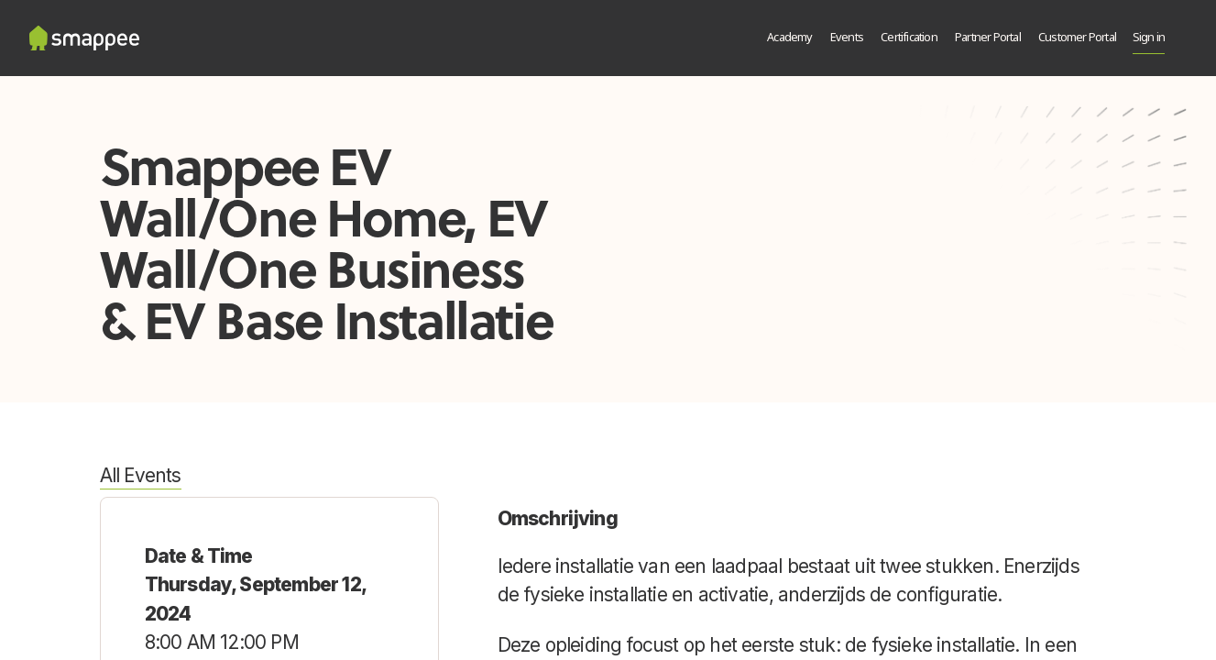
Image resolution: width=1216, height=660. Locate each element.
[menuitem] (790, 38)
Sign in (1149, 38)
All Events (140, 475)
